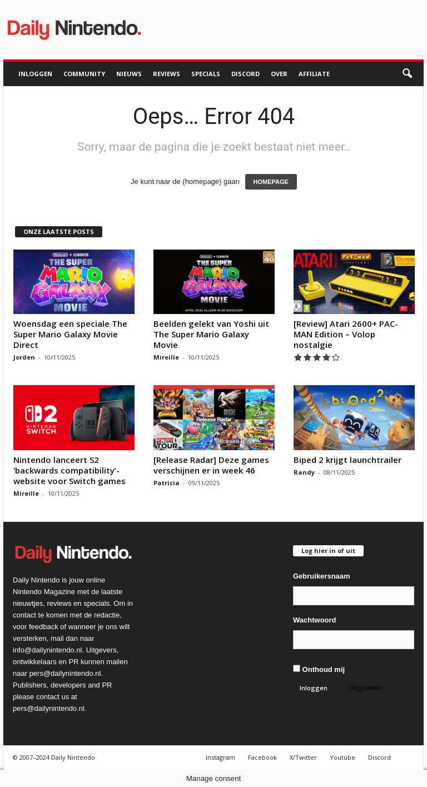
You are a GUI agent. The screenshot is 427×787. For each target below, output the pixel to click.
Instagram (220, 757)
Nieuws (129, 73)
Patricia (166, 483)
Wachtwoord (314, 620)
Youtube (342, 757)
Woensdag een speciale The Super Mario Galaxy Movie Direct (70, 334)
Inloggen (35, 73)
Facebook (262, 757)
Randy (304, 472)
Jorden (24, 357)
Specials (205, 73)
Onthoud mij (319, 669)
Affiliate (314, 73)
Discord (245, 73)
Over (279, 73)
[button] (407, 74)
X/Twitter (303, 757)
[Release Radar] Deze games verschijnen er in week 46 (211, 465)
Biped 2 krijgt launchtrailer (347, 459)
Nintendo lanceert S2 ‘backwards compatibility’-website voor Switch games (69, 470)
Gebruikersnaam (321, 576)
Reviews (166, 73)
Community (84, 73)
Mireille (166, 357)
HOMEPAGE (271, 181)
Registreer (366, 688)
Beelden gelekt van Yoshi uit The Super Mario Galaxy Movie (211, 334)
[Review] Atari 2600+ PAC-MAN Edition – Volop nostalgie (346, 334)
